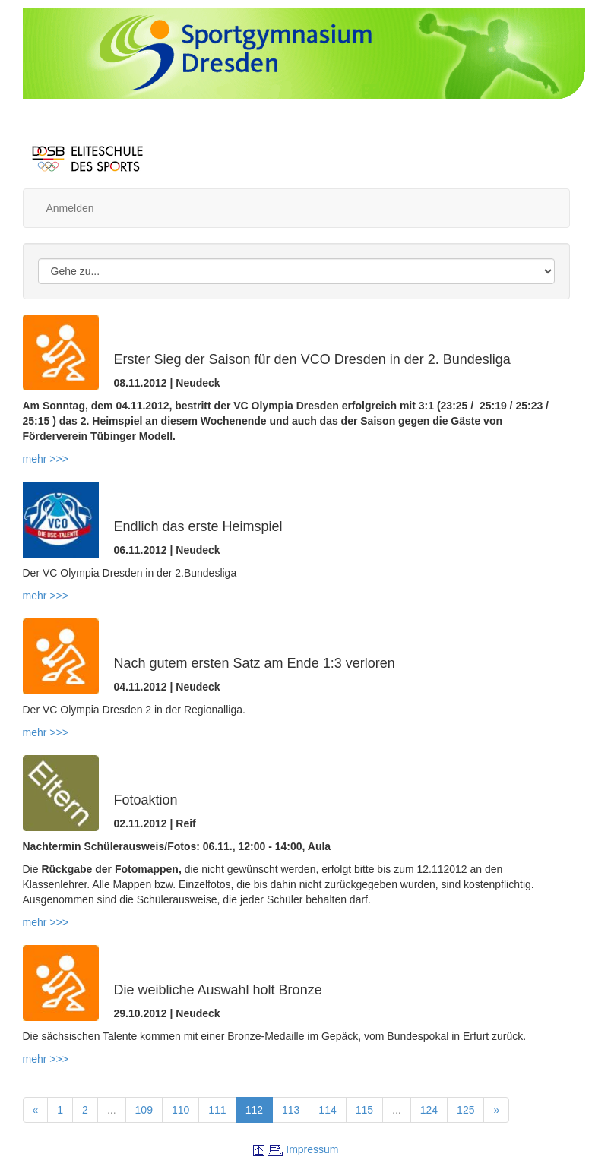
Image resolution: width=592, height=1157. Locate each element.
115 (364, 1110)
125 (465, 1110)
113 (290, 1110)
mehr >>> (45, 459)
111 (217, 1110)
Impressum (312, 1149)
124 (429, 1110)
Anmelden (70, 208)
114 (327, 1110)
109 (144, 1110)
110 (180, 1110)
